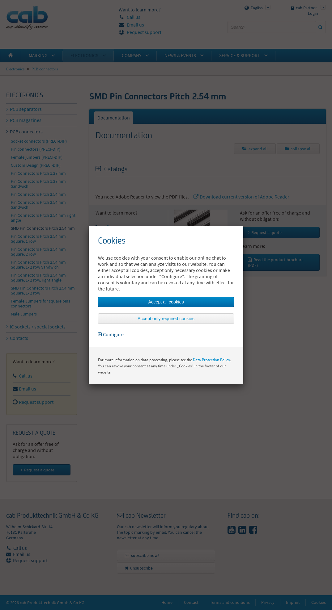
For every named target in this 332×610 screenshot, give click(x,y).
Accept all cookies (166, 301)
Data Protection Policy (211, 359)
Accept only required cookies (166, 318)
